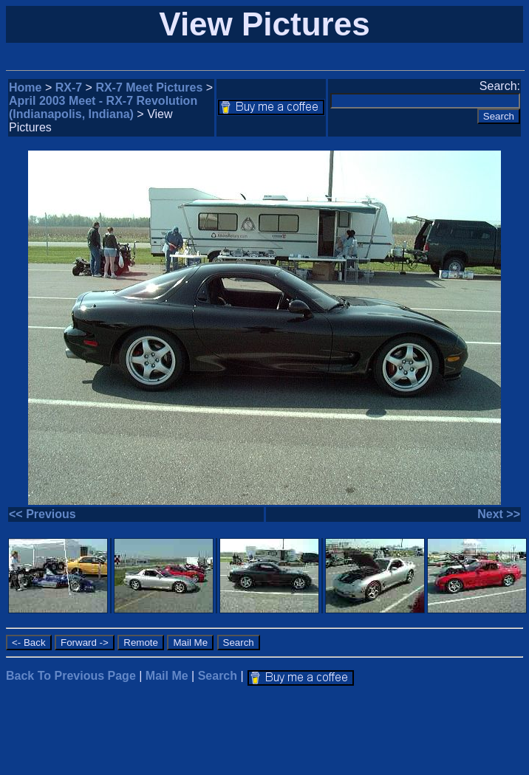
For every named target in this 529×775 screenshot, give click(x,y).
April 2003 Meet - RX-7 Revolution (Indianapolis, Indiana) (103, 107)
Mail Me (167, 675)
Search (217, 675)
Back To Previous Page (71, 675)
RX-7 (68, 87)
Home (25, 87)
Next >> (498, 514)
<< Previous (42, 514)
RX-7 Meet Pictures (148, 87)
